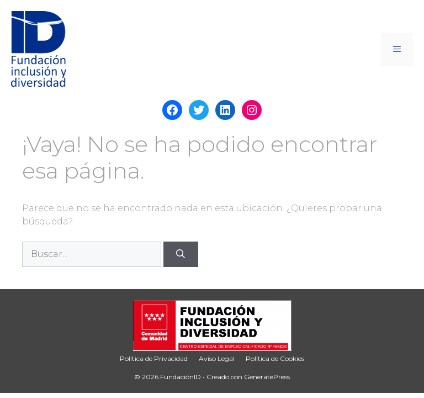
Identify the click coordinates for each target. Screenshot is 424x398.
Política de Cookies (275, 358)
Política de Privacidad (154, 358)
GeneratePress (267, 377)
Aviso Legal (217, 358)
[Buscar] (180, 254)
